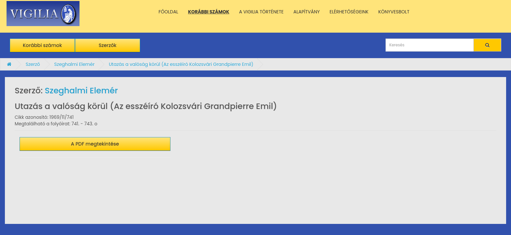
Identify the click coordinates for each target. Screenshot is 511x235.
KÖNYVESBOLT (393, 11)
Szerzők (108, 45)
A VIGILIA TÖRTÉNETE (261, 11)
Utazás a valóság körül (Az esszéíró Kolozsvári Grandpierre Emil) (181, 64)
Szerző (33, 64)
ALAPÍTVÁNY (306, 11)
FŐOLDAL (168, 11)
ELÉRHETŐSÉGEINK (349, 11)
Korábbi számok (42, 45)
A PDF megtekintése (95, 143)
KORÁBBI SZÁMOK (208, 11)
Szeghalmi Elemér (74, 64)
